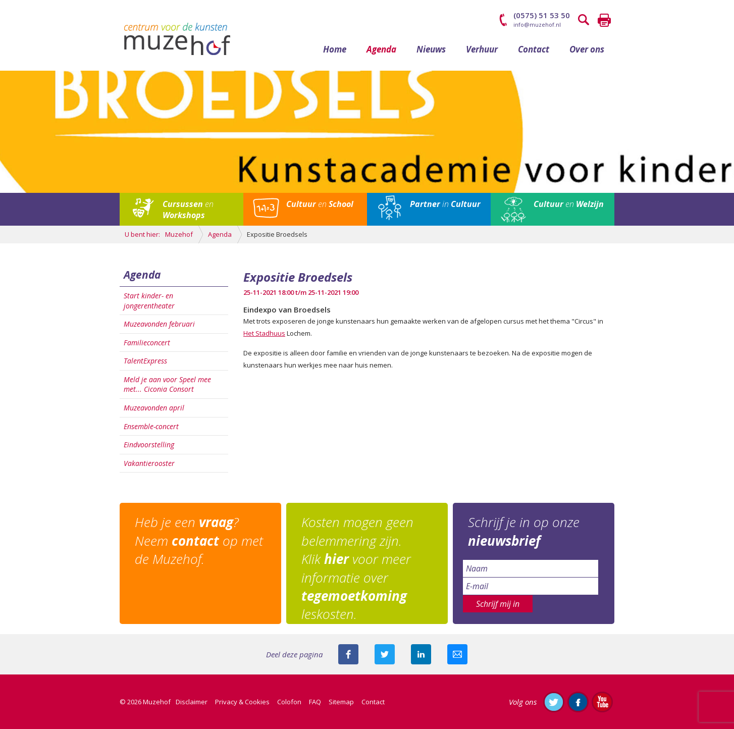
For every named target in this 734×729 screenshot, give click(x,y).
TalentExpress (145, 361)
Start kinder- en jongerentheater (149, 300)
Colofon (289, 701)
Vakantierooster (149, 463)
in (445, 204)
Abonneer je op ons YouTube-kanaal (602, 702)
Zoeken (584, 20)
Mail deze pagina (457, 654)
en (188, 209)
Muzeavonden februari (159, 324)
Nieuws (431, 49)
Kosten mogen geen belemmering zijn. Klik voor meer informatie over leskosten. (357, 568)
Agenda (381, 49)
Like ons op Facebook (578, 702)
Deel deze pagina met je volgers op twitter (385, 654)
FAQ (315, 701)
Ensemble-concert (151, 426)
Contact (533, 49)
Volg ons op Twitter (554, 702)
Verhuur (482, 49)
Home (334, 49)
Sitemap (341, 701)
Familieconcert (147, 342)
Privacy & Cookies (242, 701)
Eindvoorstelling (149, 444)
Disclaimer (191, 701)
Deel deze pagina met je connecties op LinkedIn (421, 654)
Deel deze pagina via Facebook (348, 654)
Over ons (586, 49)
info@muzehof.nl (537, 24)
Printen (604, 20)
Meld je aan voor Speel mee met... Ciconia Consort (167, 384)
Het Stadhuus (264, 333)
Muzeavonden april (154, 407)
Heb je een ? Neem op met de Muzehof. (199, 540)
